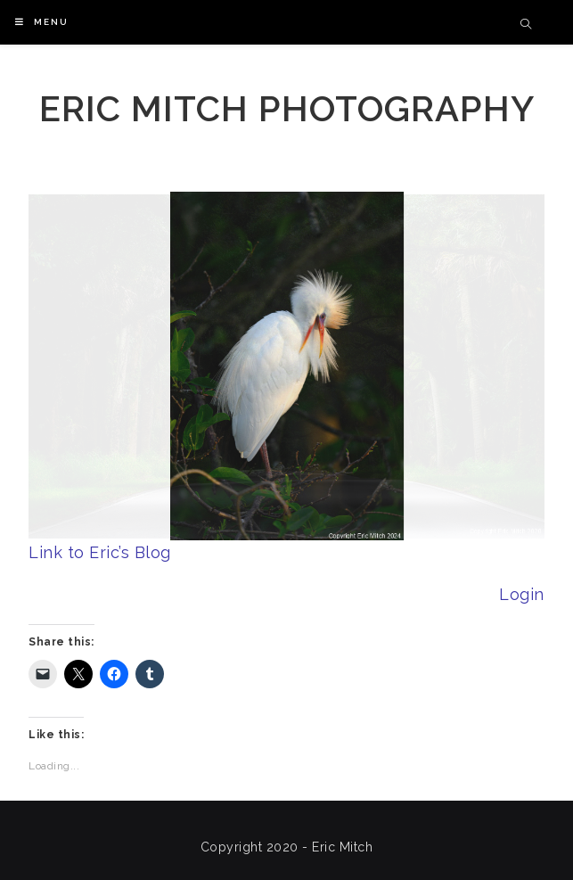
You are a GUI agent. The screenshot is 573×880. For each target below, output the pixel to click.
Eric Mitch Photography (287, 108)
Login (521, 594)
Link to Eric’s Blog (100, 552)
